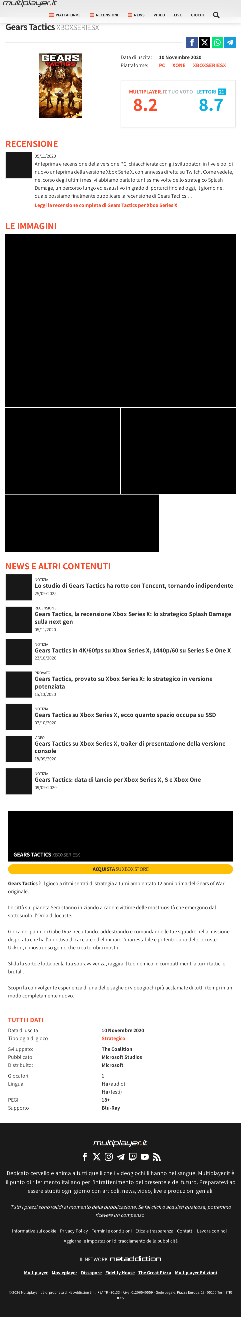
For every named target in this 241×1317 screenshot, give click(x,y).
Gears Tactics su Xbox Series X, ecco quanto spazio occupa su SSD (125, 715)
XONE (179, 65)
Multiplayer (36, 1272)
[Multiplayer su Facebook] (85, 1156)
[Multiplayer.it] (30, 3)
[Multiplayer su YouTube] (145, 1156)
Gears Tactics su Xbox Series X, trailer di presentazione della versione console (130, 747)
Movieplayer (64, 1272)
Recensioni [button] (104, 14)
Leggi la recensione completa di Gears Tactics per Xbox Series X (106, 205)
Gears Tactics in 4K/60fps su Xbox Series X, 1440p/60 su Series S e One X (133, 650)
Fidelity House (120, 1272)
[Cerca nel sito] (216, 15)
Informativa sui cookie (34, 1231)
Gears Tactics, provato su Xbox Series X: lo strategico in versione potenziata (124, 682)
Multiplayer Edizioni (196, 1272)
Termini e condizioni (112, 1231)
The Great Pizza (154, 1272)
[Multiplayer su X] (97, 1156)
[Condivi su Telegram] (230, 42)
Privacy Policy (74, 1231)
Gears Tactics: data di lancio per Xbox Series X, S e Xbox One (118, 779)
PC (162, 65)
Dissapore (91, 1272)
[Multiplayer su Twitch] (133, 1156)
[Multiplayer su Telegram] (121, 1156)
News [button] (136, 14)
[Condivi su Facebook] (192, 42)
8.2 (145, 104)
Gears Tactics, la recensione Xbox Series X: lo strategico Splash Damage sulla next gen (133, 617)
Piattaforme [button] (65, 14)
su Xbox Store (120, 869)
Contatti (185, 1231)
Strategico (113, 1038)
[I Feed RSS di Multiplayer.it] (157, 1156)
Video (159, 14)
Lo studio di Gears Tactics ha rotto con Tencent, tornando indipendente (134, 585)
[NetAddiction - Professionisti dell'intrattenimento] (135, 1260)
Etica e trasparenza (154, 1231)
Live (178, 14)
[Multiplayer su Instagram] (109, 1156)
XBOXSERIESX (209, 65)
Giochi (197, 14)
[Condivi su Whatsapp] (217, 42)
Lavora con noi (212, 1231)
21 (221, 91)
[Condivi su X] (204, 42)
